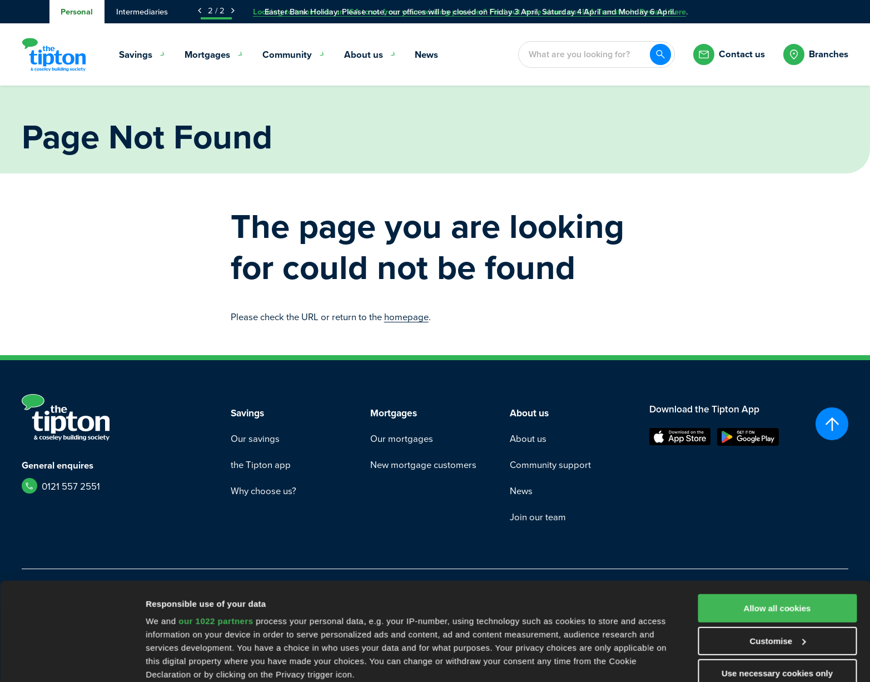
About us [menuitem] (370, 54)
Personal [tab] (77, 11)
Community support (550, 464)
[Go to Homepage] (54, 54)
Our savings (255, 438)
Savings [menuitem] (142, 54)
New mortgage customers (423, 464)
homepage (406, 316)
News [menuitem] (426, 54)
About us (528, 438)
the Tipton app (261, 464)
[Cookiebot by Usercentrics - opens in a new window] (72, 660)
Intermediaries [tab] (142, 11)
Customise (777, 557)
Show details (171, 660)
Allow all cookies (777, 524)
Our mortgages (401, 438)
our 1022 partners (215, 537)
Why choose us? (263, 490)
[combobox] (583, 55)
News (521, 490)
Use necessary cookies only (777, 589)
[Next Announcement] (233, 10)
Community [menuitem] (293, 54)
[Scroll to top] (832, 423)
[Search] (660, 54)
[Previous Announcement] (199, 10)
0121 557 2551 (71, 486)
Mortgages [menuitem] (214, 54)
